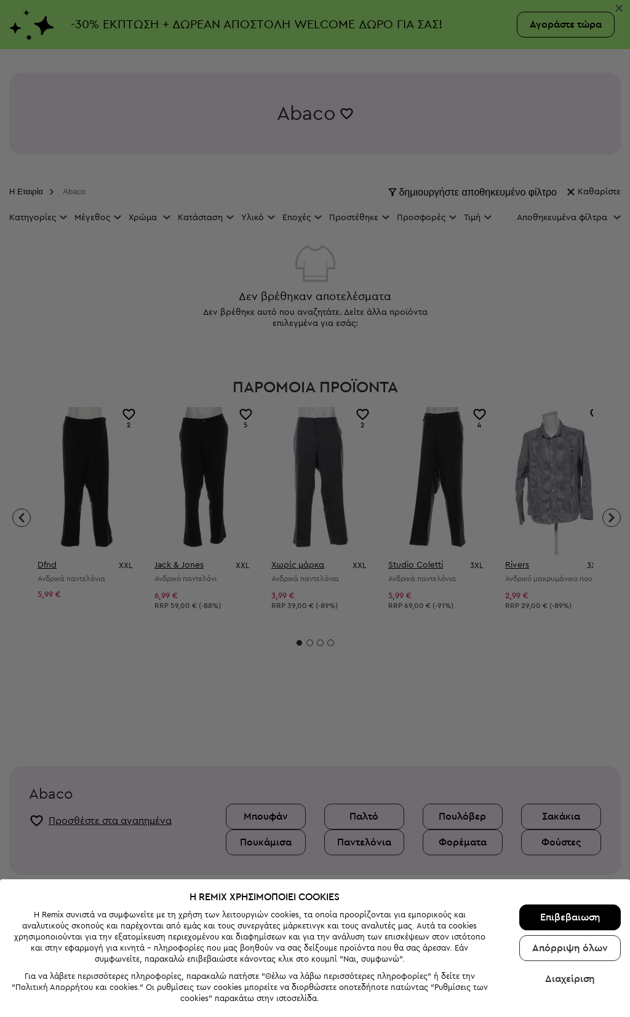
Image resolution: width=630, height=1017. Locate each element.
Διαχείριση (570, 933)
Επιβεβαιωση (570, 871)
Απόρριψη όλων (570, 902)
